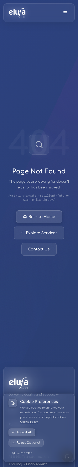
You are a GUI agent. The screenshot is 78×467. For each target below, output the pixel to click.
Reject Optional (26, 442)
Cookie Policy (29, 421)
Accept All (22, 432)
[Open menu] (65, 13)
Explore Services (39, 233)
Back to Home (39, 217)
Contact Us (39, 249)
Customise (22, 453)
